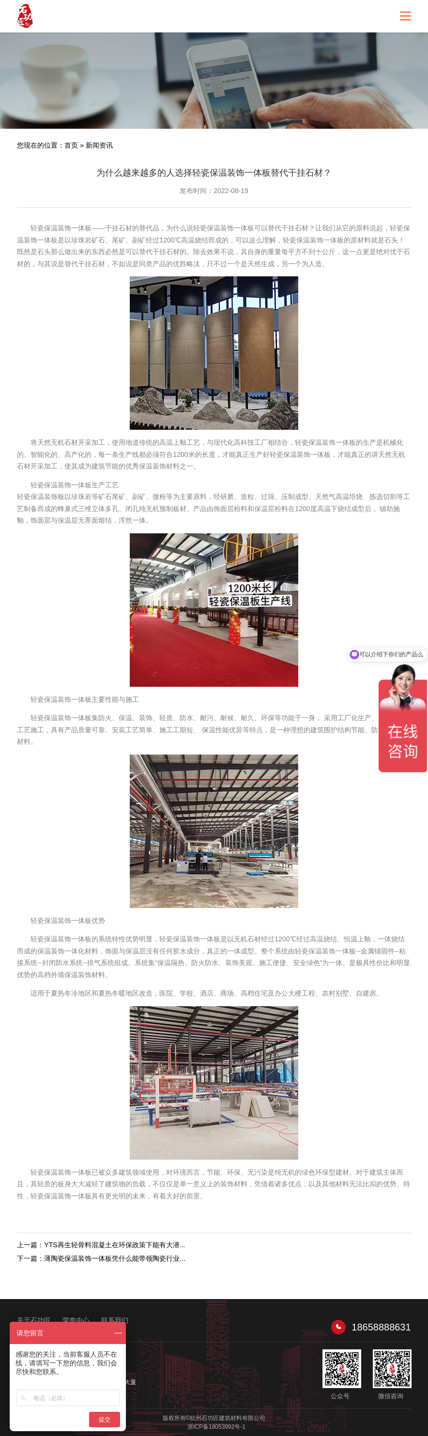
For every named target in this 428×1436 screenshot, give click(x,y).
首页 (71, 145)
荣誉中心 (76, 1320)
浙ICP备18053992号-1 (216, 1426)
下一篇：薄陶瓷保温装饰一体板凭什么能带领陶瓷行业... (101, 1258)
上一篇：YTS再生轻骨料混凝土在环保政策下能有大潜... (101, 1245)
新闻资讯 (99, 145)
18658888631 (371, 1327)
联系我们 (114, 1320)
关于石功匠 (34, 1320)
